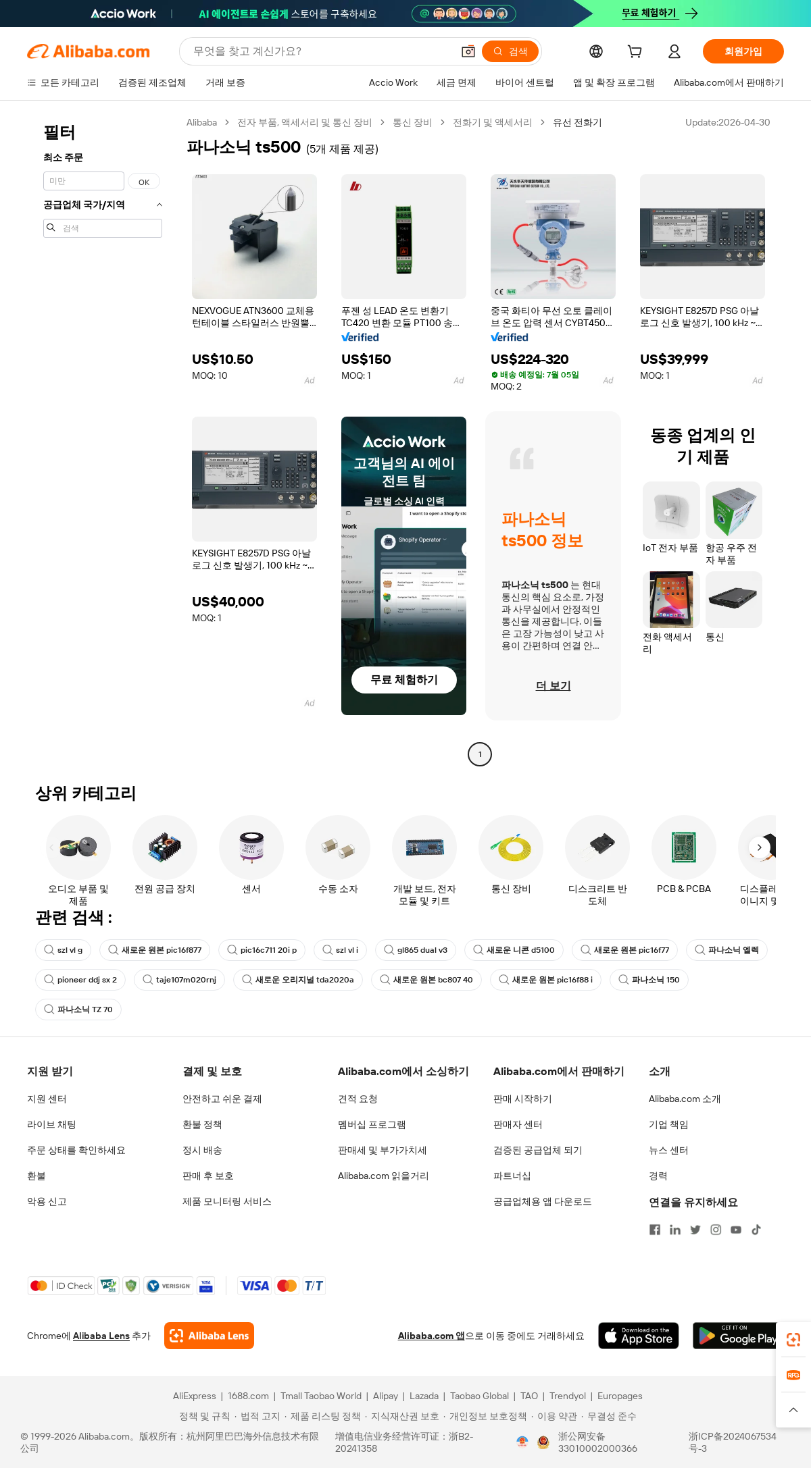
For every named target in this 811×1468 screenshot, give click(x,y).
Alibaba (202, 122)
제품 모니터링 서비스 (227, 1201)
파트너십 (512, 1175)
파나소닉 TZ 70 (78, 1009)
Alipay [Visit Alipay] (385, 1395)
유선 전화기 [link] (577, 122)
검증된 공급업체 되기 (538, 1150)
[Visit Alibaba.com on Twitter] (695, 1230)
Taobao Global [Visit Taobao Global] (479, 1395)
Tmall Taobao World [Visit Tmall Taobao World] (321, 1395)
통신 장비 (413, 122)
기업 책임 (669, 1124)
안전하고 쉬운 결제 (222, 1098)
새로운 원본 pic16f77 (625, 950)
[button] (468, 51)
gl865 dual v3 (415, 950)
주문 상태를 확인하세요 (76, 1150)
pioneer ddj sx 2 (80, 979)
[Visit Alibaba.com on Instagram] (716, 1230)
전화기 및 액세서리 (493, 122)
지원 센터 (47, 1098)
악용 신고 (47, 1201)
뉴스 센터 (669, 1150)
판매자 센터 (518, 1124)
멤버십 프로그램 (372, 1124)
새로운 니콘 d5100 (514, 950)
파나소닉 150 (649, 979)
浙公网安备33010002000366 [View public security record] (597, 1442)
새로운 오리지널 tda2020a (298, 979)
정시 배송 (202, 1150)
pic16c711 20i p (262, 950)
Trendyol (567, 1395)
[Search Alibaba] (321, 51)
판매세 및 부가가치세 (382, 1150)
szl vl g (63, 950)
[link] (793, 1339)
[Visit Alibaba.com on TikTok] (756, 1230)
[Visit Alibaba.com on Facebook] (655, 1230)
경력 (658, 1175)
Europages (620, 1395)
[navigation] (102, 440)
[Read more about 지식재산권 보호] (402, 1416)
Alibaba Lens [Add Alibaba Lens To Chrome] (101, 1335)
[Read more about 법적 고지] (257, 1416)
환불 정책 (202, 1124)
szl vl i (340, 950)
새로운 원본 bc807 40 (426, 979)
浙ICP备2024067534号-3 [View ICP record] (733, 1442)
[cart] (637, 53)
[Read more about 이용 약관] (554, 1416)
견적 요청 (358, 1098)
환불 (36, 1175)
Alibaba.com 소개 (685, 1098)
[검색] (510, 51)
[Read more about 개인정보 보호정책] (485, 1416)
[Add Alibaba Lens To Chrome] (209, 1335)
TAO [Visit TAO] (529, 1395)
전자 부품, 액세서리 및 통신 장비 (304, 122)
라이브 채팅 (51, 1124)
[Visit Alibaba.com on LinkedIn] (675, 1230)
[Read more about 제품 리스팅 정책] (323, 1416)
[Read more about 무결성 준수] (609, 1416)
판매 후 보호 (208, 1175)
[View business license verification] (522, 1442)
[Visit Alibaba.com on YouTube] (736, 1230)
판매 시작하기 (522, 1098)
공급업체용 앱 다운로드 (542, 1201)
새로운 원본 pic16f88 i (546, 979)
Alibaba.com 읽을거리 (383, 1175)
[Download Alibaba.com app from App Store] (638, 1335)
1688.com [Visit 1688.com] (248, 1395)
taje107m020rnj (179, 979)
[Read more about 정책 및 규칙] (202, 1416)
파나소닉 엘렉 (727, 950)
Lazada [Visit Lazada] (424, 1395)
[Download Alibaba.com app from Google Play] (738, 1335)
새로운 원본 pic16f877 (154, 950)
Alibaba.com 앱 (431, 1335)
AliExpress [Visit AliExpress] (194, 1395)
